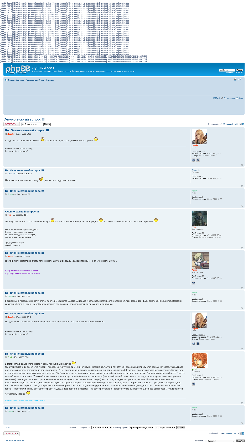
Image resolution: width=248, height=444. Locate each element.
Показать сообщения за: (90, 427)
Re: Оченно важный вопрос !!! (27, 130)
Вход (241, 98)
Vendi (10, 357)
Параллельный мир (35, 80)
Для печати (235, 79)
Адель (10, 256)
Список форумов (16, 80)
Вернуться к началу (242, 165)
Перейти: (199, 441)
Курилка (50, 80)
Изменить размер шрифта (240, 79)
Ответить (11, 124)
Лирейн (11, 134)
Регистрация (229, 98)
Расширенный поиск (234, 73)
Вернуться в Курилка (15, 440)
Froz (9, 215)
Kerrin (10, 194)
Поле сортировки (133, 427)
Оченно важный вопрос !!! (24, 119)
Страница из (230, 124)
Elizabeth (11, 174)
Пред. (8, 427)
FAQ (218, 98)
